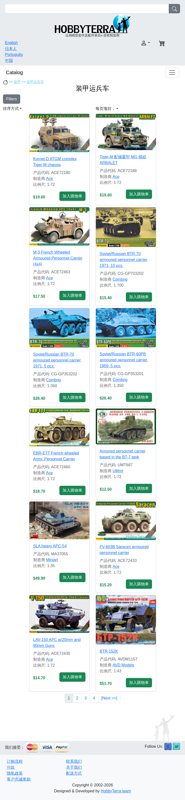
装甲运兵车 (35, 82)
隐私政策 (15, 773)
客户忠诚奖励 (19, 779)
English (11, 43)
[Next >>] (109, 698)
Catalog (14, 72)
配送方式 (74, 773)
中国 (9, 60)
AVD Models (123, 665)
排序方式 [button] (11, 108)
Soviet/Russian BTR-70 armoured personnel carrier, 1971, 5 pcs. (57, 360)
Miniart (52, 560)
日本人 (11, 49)
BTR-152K (109, 651)
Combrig (120, 279)
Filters (11, 99)
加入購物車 (72, 196)
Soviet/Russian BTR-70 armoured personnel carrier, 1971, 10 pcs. (124, 260)
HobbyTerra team (116, 791)
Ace (49, 178)
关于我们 (74, 767)
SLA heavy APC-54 (50, 546)
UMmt (118, 471)
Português (14, 54)
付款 (11, 767)
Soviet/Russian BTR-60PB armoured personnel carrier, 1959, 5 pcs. (124, 360)
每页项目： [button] (105, 108)
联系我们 (74, 761)
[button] (123, 43)
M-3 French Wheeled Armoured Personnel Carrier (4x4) (58, 258)
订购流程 (15, 761)
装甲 (17, 82)
